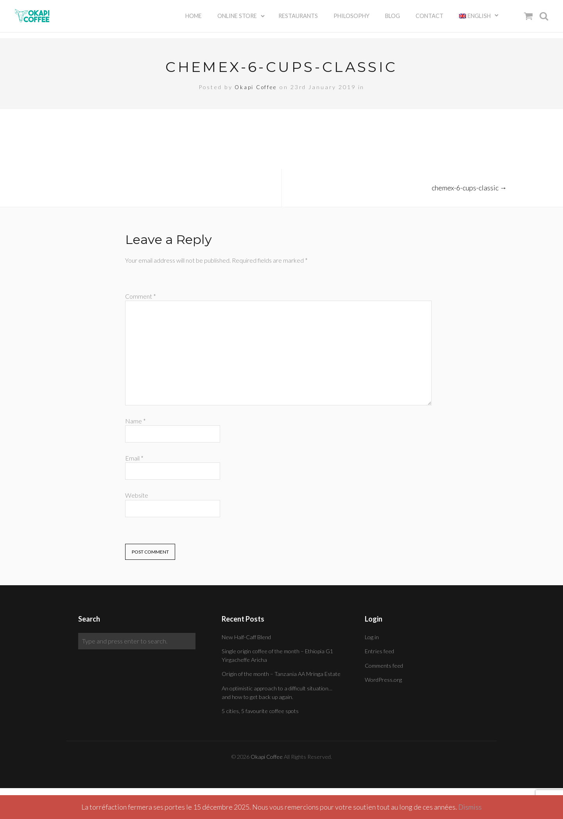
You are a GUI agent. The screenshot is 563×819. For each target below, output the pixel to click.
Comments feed (384, 665)
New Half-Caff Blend (246, 637)
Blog (392, 19)
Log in (372, 637)
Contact (429, 19)
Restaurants (298, 19)
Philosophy (351, 19)
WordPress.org (383, 679)
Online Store (237, 19)
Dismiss (470, 807)
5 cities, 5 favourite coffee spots (260, 711)
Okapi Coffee (256, 87)
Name (135, 421)
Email (134, 458)
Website (136, 495)
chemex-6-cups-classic (469, 187)
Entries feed (379, 651)
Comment (140, 296)
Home (193, 19)
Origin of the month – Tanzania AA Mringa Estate (281, 673)
